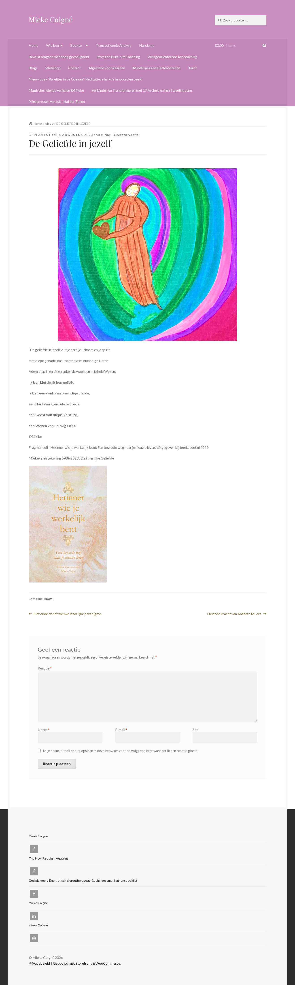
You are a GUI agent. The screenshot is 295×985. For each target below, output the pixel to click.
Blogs (33, 68)
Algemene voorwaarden (107, 68)
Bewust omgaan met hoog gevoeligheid (59, 57)
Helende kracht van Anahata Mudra (234, 614)
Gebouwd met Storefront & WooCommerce (86, 963)
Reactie (45, 668)
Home (33, 45)
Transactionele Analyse (113, 45)
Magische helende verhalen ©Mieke (56, 90)
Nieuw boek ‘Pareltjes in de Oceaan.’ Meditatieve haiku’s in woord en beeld (85, 79)
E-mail (121, 729)
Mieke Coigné (51, 19)
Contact (74, 68)
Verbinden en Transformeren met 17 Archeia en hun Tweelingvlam (142, 90)
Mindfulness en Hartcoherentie (156, 68)
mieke (105, 135)
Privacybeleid (39, 963)
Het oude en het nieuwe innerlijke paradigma (67, 614)
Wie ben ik (54, 45)
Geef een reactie (126, 135)
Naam (43, 729)
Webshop (52, 68)
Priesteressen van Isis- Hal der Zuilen (57, 101)
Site (195, 729)
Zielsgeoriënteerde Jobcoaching (172, 57)
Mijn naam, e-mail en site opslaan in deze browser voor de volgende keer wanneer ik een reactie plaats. (120, 750)
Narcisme (146, 45)
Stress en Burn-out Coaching (118, 57)
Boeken (76, 45)
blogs (49, 123)
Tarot (192, 68)
